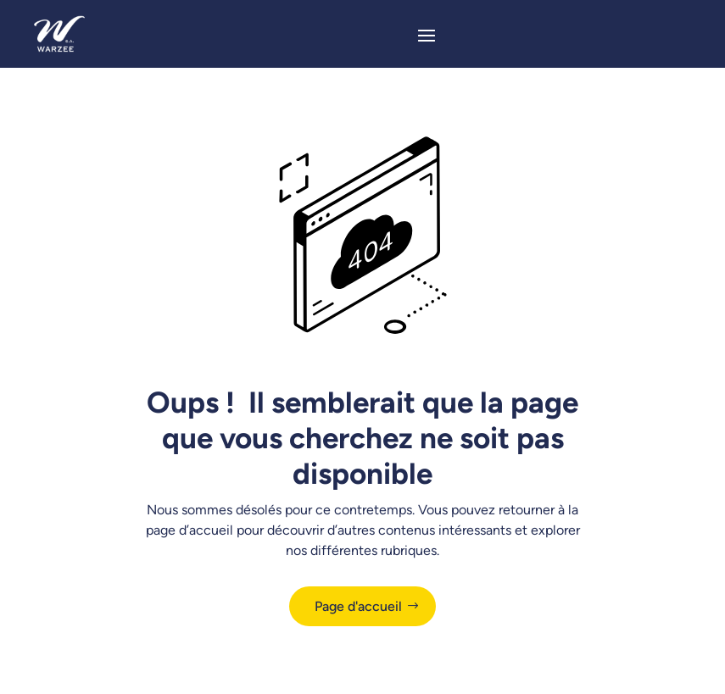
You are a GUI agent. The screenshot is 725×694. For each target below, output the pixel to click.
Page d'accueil (358, 606)
